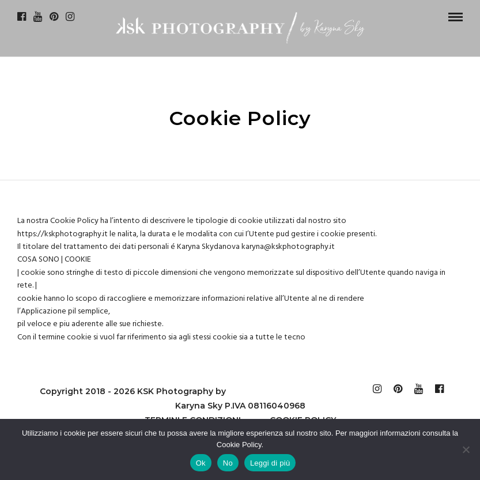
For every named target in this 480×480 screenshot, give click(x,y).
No (228, 463)
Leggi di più (270, 463)
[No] (465, 449)
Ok (201, 463)
